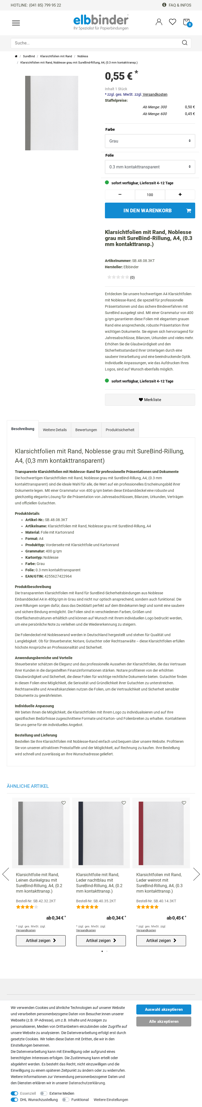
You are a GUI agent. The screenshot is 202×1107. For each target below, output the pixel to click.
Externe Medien (61, 1093)
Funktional (80, 1100)
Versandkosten (154, 94)
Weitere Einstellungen (111, 1100)
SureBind (29, 56)
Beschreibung (22, 429)
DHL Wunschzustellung (39, 1100)
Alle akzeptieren (164, 1021)
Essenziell (28, 1093)
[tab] (23, 430)
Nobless (82, 56)
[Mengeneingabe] (150, 195)
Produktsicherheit (120, 430)
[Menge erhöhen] (180, 195)
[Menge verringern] (120, 195)
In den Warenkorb (157, 210)
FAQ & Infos (176, 5)
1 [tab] (102, 951)
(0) (132, 277)
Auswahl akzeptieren (164, 1009)
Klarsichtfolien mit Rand (56, 56)
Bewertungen (86, 430)
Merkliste (150, 400)
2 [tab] (107, 951)
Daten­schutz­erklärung (87, 1083)
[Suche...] (101, 43)
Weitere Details (55, 430)
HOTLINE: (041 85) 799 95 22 (36, 5)
